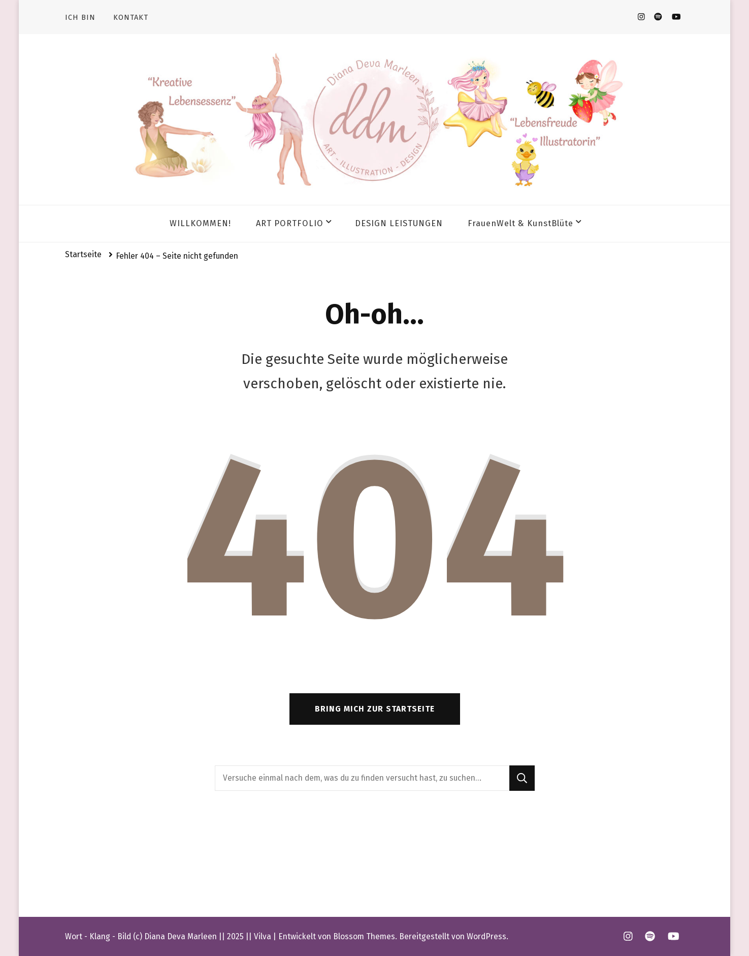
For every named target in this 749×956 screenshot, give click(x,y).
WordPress (486, 936)
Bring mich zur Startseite (375, 709)
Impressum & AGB (101, 869)
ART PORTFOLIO (289, 223)
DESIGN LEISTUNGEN (399, 223)
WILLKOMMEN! (200, 223)
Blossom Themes (364, 936)
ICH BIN (80, 17)
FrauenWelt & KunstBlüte (520, 223)
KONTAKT (130, 17)
